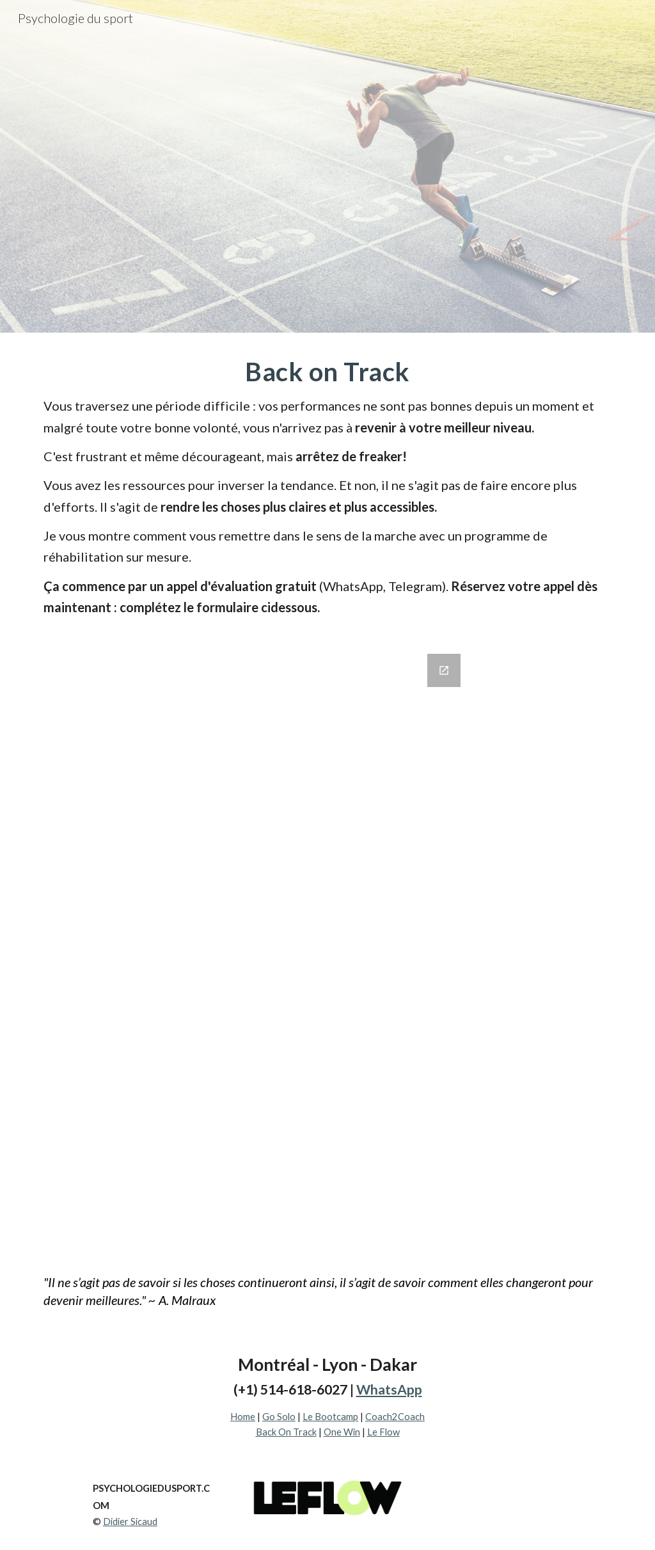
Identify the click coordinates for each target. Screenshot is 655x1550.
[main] (327, 485)
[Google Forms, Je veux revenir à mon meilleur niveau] (328, 946)
